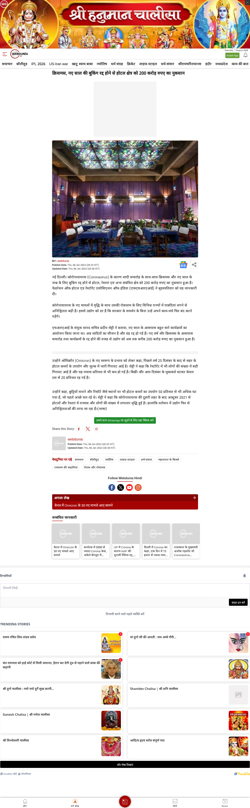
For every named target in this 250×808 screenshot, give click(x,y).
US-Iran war (58, 63)
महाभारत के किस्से (168, 459)
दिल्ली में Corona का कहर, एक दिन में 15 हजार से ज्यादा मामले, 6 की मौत (156, 551)
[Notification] (245, 55)
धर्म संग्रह (117, 63)
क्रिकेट (131, 63)
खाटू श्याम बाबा (82, 63)
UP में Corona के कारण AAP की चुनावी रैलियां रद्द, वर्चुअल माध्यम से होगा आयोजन (124, 551)
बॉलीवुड (21, 63)
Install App (232, 55)
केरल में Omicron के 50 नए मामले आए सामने (83, 505)
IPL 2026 (38, 63)
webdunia (63, 261)
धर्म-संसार (167, 63)
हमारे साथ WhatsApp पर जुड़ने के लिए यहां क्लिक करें (125, 420)
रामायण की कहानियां (66, 467)
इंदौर (208, 63)
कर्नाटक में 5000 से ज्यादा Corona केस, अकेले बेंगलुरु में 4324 (95, 551)
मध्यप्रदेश (221, 63)
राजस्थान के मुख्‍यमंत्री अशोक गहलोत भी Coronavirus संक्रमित (186, 551)
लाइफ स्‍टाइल (148, 63)
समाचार (7, 63)
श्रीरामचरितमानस (189, 63)
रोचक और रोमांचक (94, 467)
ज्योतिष (102, 63)
